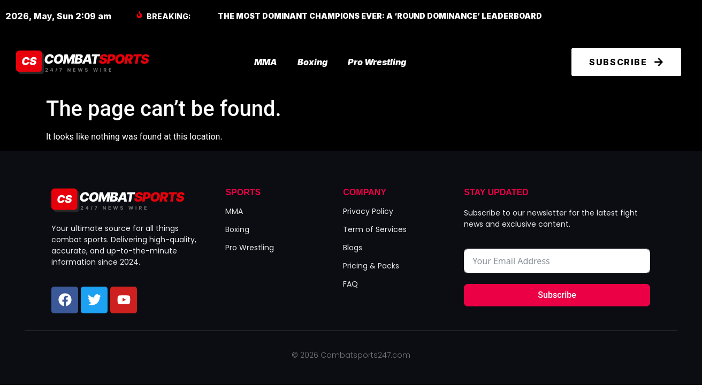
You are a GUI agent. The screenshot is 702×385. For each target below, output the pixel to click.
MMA (265, 62)
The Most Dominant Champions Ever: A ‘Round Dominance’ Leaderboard (380, 15)
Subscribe (557, 295)
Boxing (312, 62)
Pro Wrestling (377, 62)
